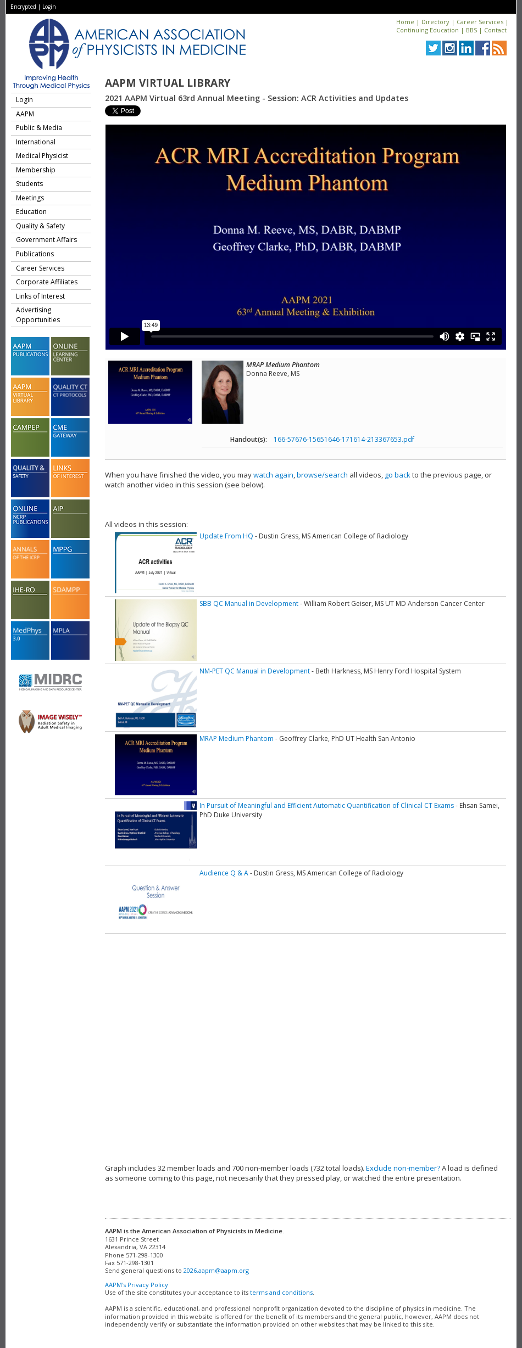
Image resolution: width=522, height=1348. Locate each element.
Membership (35, 170)
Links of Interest (40, 296)
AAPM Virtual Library (167, 83)
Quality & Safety (40, 226)
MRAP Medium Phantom (236, 738)
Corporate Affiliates (46, 282)
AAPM (25, 114)
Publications (35, 254)
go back (397, 475)
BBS (471, 30)
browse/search (322, 475)
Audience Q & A (223, 873)
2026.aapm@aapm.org (216, 1270)
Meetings (30, 198)
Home (405, 22)
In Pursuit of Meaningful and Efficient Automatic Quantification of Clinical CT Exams (326, 805)
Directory (435, 22)
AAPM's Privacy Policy (136, 1284)
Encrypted (23, 6)
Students (29, 183)
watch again (273, 475)
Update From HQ (226, 536)
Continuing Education (427, 30)
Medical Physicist (42, 155)
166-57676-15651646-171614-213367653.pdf (344, 439)
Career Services (480, 22)
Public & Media (39, 127)
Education (31, 211)
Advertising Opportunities (38, 314)
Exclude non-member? (403, 1168)
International (35, 142)
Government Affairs (46, 239)
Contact (495, 30)
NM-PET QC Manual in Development (254, 671)
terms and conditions (281, 1292)
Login (49, 6)
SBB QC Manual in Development (248, 603)
